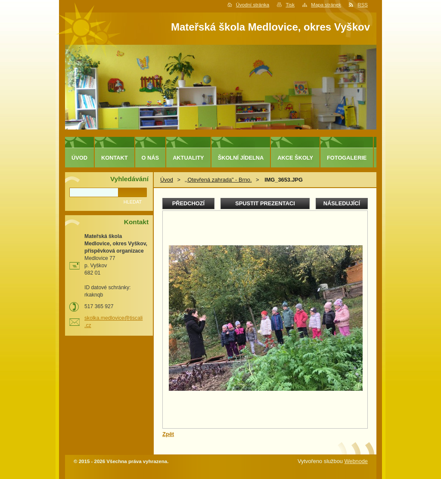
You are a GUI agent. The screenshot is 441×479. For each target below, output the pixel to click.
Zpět (168, 434)
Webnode (356, 461)
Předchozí (188, 203)
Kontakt (114, 158)
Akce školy (295, 158)
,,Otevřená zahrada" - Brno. (218, 179)
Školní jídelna (241, 158)
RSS (362, 4)
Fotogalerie (346, 158)
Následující (341, 203)
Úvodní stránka (252, 4)
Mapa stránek (326, 4)
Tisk (290, 4)
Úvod (166, 179)
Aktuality (188, 158)
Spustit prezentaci (265, 203)
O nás (150, 158)
